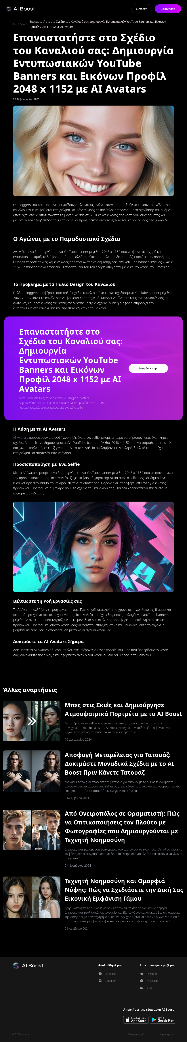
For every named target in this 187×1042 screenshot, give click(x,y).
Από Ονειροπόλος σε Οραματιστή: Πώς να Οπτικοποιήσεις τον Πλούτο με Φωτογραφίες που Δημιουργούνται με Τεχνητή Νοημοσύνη (122, 826)
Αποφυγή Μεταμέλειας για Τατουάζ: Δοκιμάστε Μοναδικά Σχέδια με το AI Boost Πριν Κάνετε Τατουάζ (119, 763)
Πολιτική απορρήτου (136, 1034)
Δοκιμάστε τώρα (148, 368)
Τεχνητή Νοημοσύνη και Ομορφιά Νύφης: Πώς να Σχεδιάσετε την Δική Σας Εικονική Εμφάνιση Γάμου (124, 889)
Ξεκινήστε (168, 9)
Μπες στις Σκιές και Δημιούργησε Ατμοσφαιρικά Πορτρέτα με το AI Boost (123, 709)
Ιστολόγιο (19, 24)
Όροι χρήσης (167, 1034)
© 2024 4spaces (21, 1034)
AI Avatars (20, 437)
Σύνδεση (142, 9)
